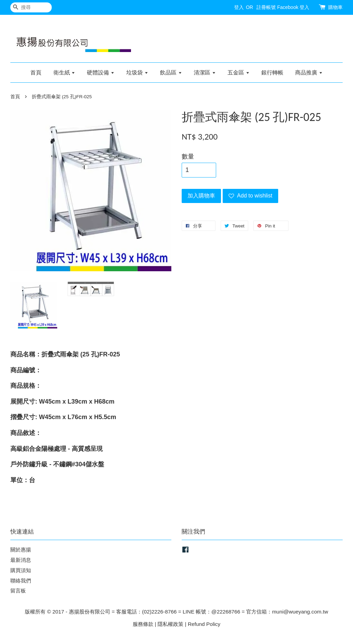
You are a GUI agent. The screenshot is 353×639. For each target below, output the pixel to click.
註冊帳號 (266, 7)
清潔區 (204, 72)
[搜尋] (31, 7)
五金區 (238, 72)
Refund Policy (204, 624)
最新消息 (20, 560)
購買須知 (20, 570)
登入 (239, 7)
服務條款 (143, 624)
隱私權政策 (170, 624)
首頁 (35, 72)
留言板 (18, 591)
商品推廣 (308, 72)
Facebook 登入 (293, 7)
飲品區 (171, 72)
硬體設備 (100, 72)
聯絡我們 (20, 581)
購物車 (335, 7)
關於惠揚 (20, 549)
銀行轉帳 (272, 72)
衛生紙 (64, 72)
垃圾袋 (137, 72)
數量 (188, 156)
